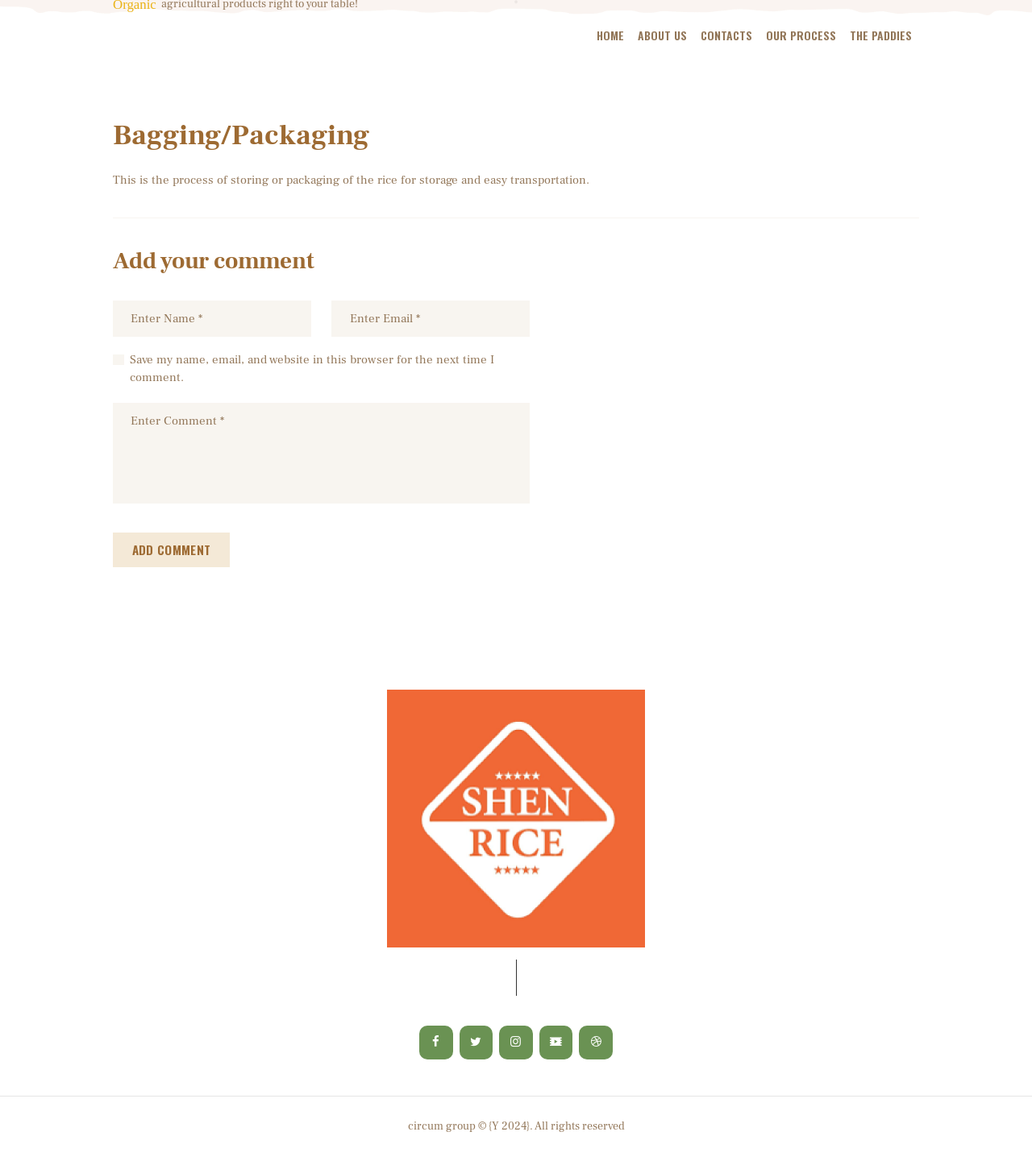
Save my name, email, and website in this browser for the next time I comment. (312, 371)
